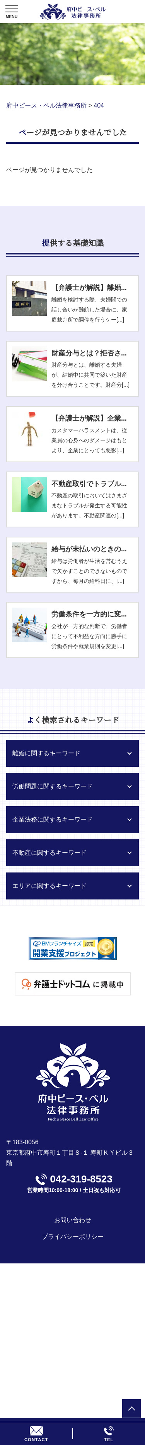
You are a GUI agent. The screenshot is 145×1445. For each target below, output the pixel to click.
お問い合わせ (72, 1220)
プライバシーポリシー (73, 1236)
